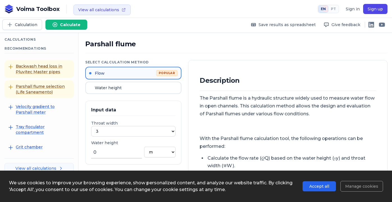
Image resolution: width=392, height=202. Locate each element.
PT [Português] (333, 9)
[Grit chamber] (39, 147)
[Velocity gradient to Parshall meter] (39, 109)
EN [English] (323, 9)
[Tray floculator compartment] (39, 130)
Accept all (319, 186)
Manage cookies (361, 186)
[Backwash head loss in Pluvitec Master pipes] (39, 69)
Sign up (375, 9)
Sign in (353, 9)
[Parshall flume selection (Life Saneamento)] (39, 89)
